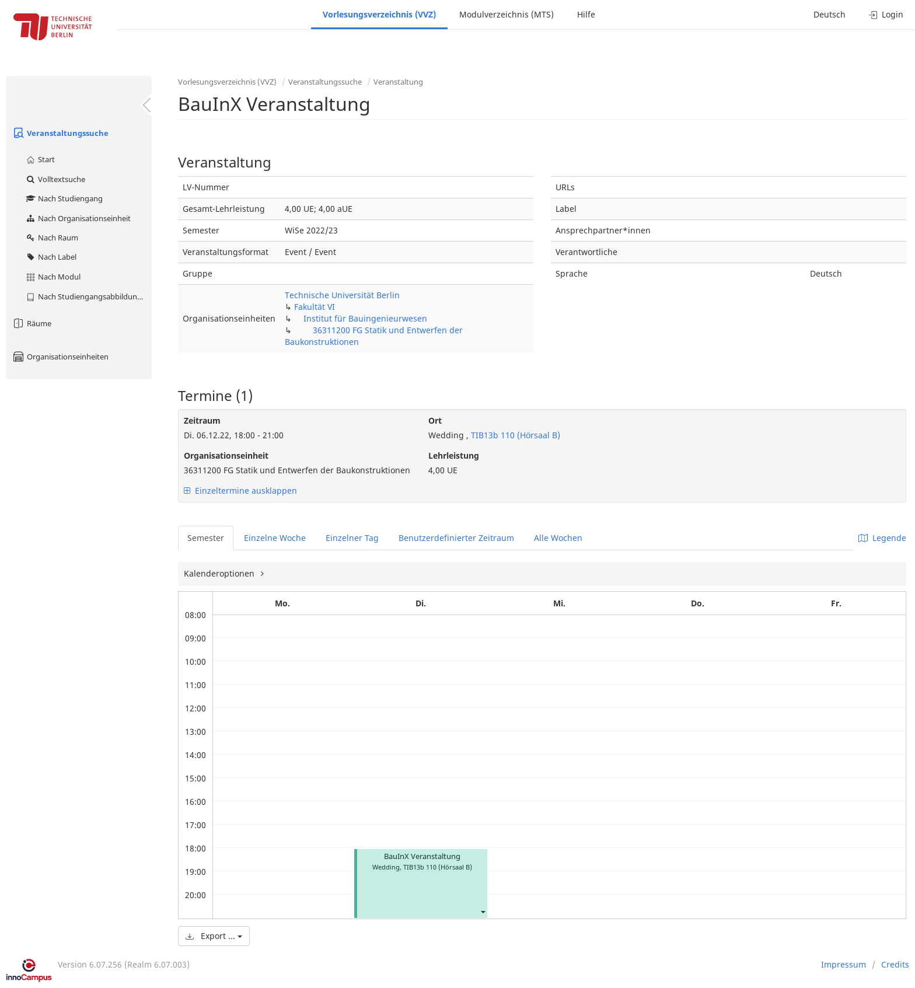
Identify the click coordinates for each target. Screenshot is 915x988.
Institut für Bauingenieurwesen (365, 318)
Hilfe (586, 14)
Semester (205, 537)
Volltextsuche (55, 179)
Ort (435, 420)
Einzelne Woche (275, 537)
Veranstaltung (398, 81)
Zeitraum (202, 420)
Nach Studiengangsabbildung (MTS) (88, 296)
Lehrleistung (453, 455)
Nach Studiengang (64, 198)
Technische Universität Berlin (342, 295)
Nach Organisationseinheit (78, 218)
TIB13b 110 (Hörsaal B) (514, 435)
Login (886, 14)
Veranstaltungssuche (60, 133)
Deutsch (829, 14)
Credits (895, 964)
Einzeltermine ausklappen (240, 490)
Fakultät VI (314, 306)
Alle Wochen (558, 537)
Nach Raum (51, 237)
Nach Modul (53, 276)
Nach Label (50, 257)
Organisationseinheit (226, 455)
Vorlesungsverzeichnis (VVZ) (379, 14)
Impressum (843, 964)
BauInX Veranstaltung (422, 856)
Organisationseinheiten (60, 356)
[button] (483, 911)
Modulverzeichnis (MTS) (506, 14)
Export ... (214, 935)
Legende (882, 537)
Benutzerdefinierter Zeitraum (456, 537)
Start (40, 159)
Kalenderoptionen (220, 573)
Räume (31, 323)
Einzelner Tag (352, 537)
